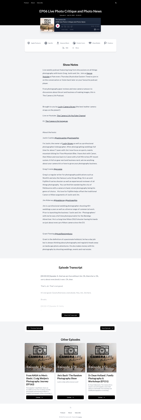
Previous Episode (35, 328)
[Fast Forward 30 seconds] (72, 27)
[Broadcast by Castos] (96, 29)
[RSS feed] (116, 2)
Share (71, 29)
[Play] (58, 26)
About (33, 3)
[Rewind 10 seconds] (65, 27)
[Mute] (62, 26)
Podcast (26, 3)
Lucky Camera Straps (66, 106)
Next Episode (107, 328)
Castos (80, 417)
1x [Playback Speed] (68, 26)
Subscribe (40, 3)
